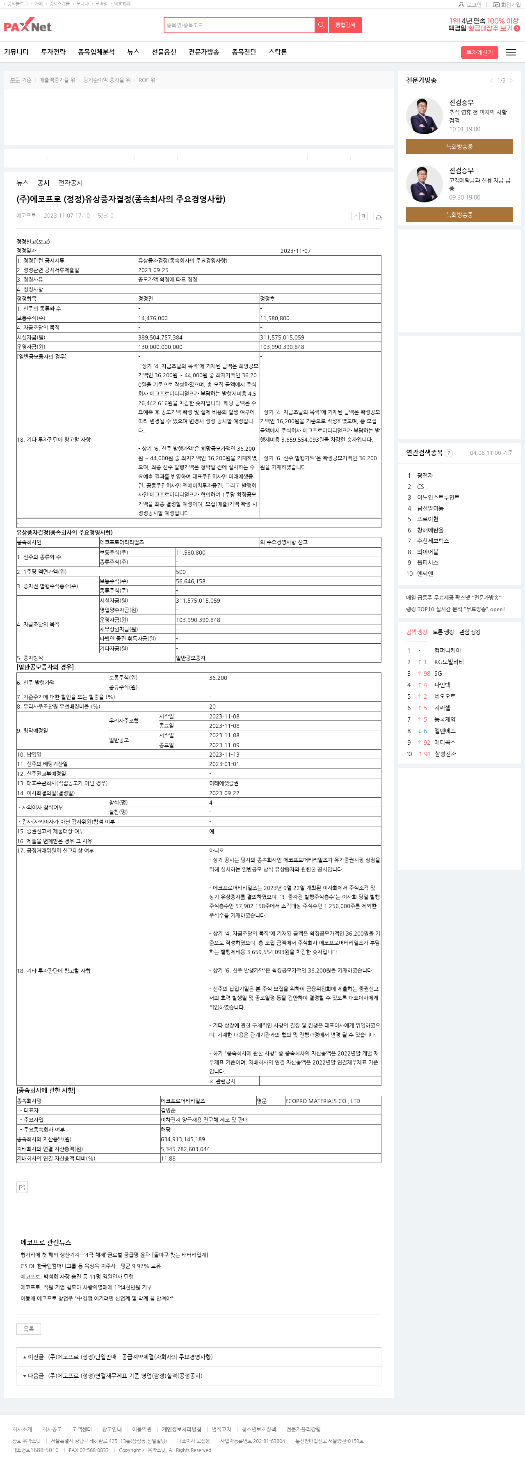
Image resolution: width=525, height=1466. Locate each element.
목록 (28, 1329)
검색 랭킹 (416, 632)
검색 (321, 25)
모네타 (82, 4)
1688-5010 (44, 1450)
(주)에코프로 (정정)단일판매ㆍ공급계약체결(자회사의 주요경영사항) (130, 1357)
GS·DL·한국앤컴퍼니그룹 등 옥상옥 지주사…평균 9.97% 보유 (91, 1266)
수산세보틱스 (433, 540)
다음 (511, 80)
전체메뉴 (510, 52)
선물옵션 (164, 52)
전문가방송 (204, 52)
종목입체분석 (96, 52)
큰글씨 (363, 216)
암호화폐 (122, 4)
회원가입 (511, 4)
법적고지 (221, 1429)
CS (420, 486)
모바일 (101, 4)
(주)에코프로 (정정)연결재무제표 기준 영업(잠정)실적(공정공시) (125, 1376)
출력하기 (377, 216)
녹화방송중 (459, 146)
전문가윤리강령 (303, 1429)
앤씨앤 (425, 573)
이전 (491, 80)
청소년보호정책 (259, 1429)
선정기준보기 (449, 453)
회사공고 (52, 1429)
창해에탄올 (430, 530)
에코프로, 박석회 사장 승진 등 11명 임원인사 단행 (77, 1277)
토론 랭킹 (443, 632)
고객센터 (82, 1429)
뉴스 (133, 52)
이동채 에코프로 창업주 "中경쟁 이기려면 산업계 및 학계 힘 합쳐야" (97, 1298)
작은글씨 (356, 216)
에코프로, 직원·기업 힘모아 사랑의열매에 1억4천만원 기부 (86, 1287)
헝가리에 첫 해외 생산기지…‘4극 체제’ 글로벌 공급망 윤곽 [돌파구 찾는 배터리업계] (114, 1255)
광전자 (425, 475)
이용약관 (142, 1429)
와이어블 (427, 551)
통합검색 (345, 25)
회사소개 (22, 1429)
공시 (43, 183)
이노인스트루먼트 (438, 497)
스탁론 (278, 52)
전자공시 (70, 183)
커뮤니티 (16, 52)
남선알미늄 (430, 508)
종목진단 (244, 52)
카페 (38, 4)
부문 (15, 80)
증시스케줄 (59, 4)
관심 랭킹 (469, 632)
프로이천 (427, 519)
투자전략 (53, 52)
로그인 (474, 4)
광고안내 (112, 1429)
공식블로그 (17, 4)
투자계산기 (479, 52)
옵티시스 (427, 562)
